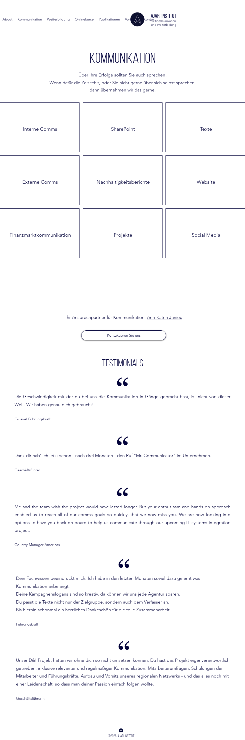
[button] (109, 19)
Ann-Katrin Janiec (164, 317)
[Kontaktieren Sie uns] (123, 335)
